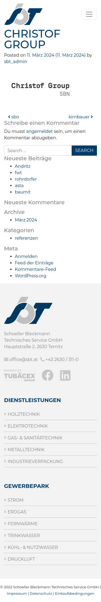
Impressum (17, 593)
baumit (23, 192)
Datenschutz (41, 593)
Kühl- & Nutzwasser (33, 547)
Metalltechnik (26, 449)
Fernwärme (22, 523)
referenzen (26, 238)
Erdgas (17, 512)
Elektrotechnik (28, 426)
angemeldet (39, 131)
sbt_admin (15, 61)
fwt (18, 172)
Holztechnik (24, 414)
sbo (13, 116)
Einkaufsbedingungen (74, 593)
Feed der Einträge (34, 262)
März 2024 (26, 219)
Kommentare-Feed (35, 269)
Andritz (22, 166)
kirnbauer (81, 116)
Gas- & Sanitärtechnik (35, 437)
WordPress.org (30, 275)
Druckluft (21, 559)
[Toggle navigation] (89, 14)
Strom (15, 500)
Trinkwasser (24, 535)
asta (19, 185)
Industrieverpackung (35, 461)
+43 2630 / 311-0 (62, 359)
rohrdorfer (26, 179)
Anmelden (26, 256)
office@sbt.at (23, 359)
